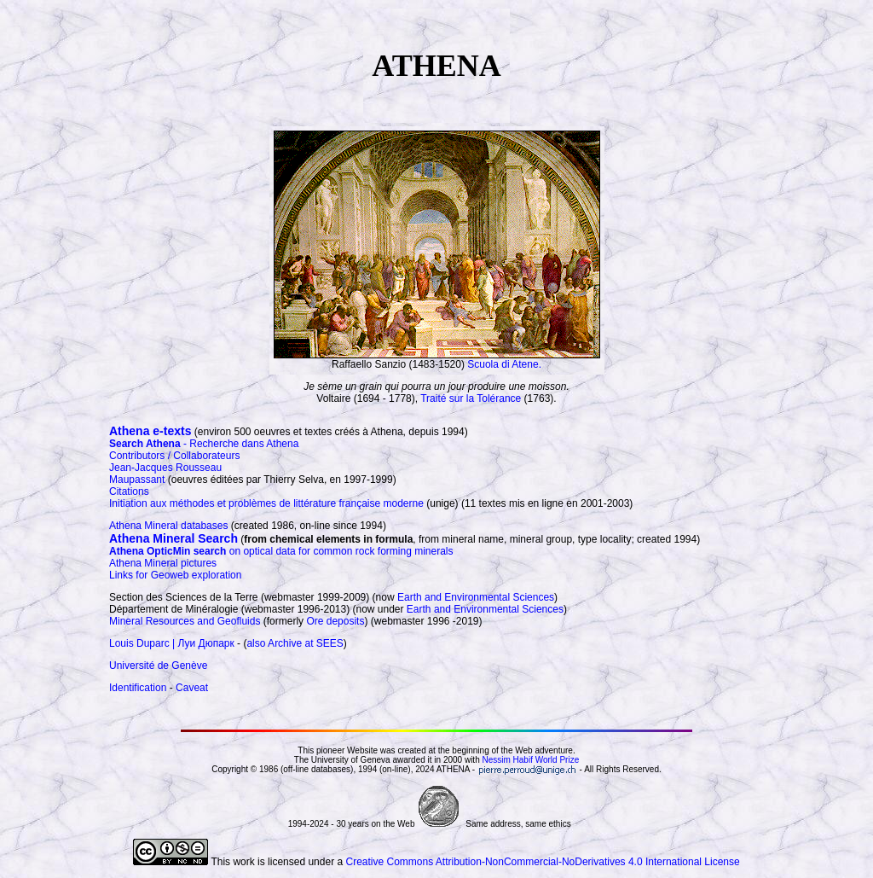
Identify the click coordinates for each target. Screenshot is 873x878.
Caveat (192, 688)
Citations (129, 491)
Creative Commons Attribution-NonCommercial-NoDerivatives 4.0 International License (542, 862)
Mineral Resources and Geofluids (184, 621)
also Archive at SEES (294, 643)
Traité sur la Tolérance (470, 398)
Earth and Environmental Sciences (475, 597)
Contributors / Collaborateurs (174, 456)
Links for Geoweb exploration (175, 575)
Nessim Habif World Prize (530, 760)
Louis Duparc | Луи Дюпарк (171, 643)
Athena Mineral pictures (163, 563)
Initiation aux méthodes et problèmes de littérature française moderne (266, 503)
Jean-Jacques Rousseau (165, 468)
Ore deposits (335, 621)
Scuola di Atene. (504, 364)
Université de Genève (158, 666)
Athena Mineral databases (168, 526)
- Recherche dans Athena (203, 444)
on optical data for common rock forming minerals (281, 551)
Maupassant (137, 480)
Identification (137, 688)
